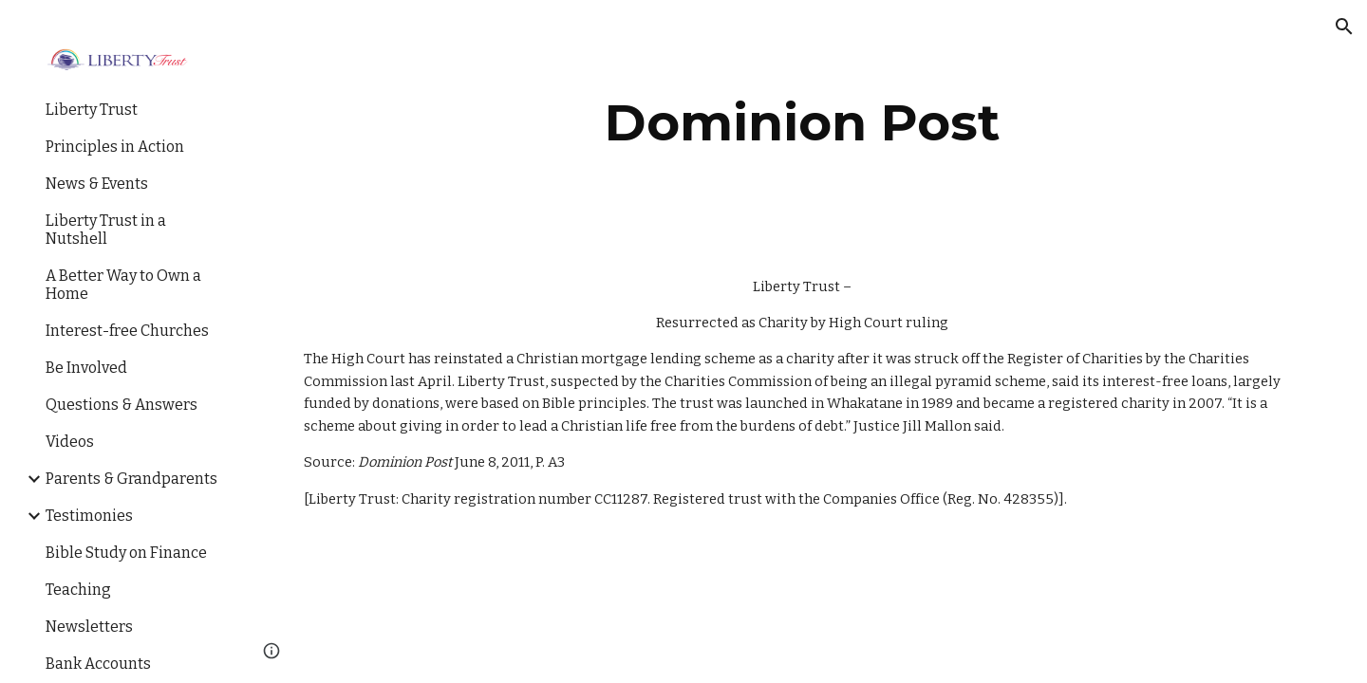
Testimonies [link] (89, 516)
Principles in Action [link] (115, 147)
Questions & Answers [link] (121, 405)
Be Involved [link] (86, 368)
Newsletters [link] (89, 627)
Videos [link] (70, 442)
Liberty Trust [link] (92, 110)
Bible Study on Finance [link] (126, 553)
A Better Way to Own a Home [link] (123, 285)
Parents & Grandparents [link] (131, 479)
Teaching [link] (78, 590)
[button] (1344, 26)
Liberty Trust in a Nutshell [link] (106, 230)
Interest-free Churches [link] (127, 331)
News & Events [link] (97, 184)
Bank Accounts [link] (98, 664)
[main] (802, 123)
